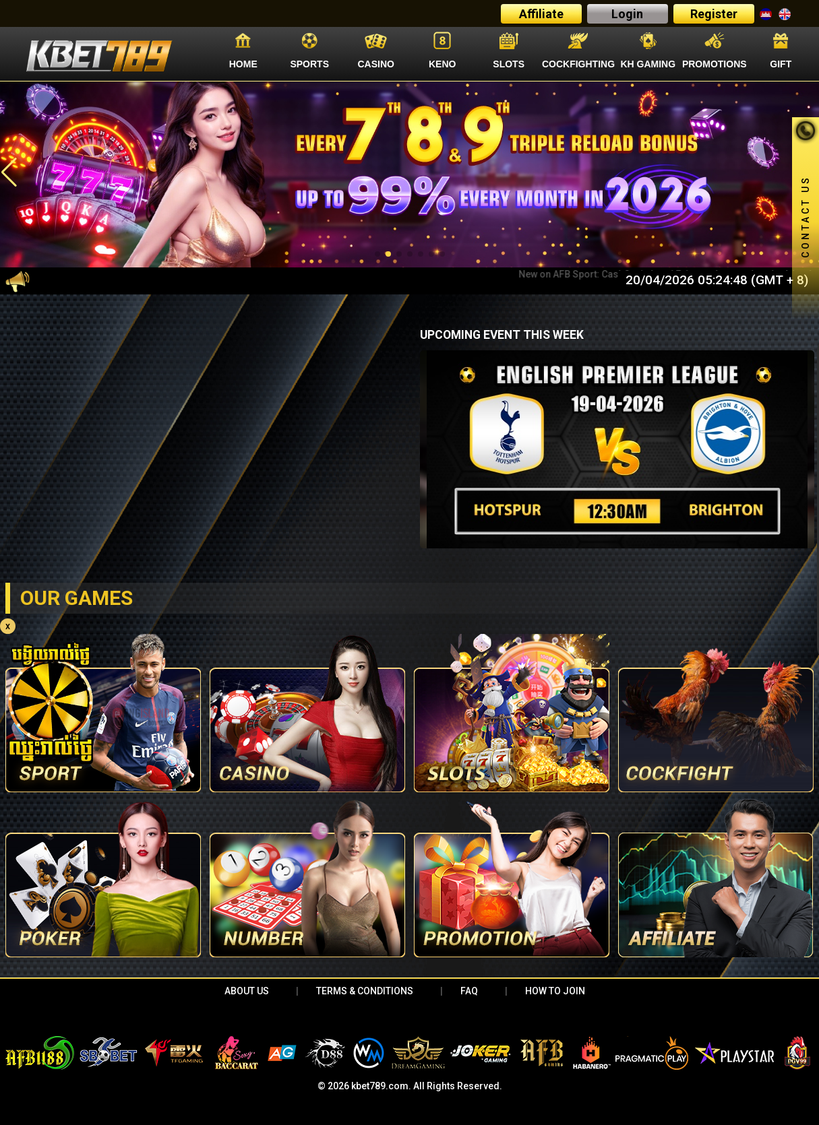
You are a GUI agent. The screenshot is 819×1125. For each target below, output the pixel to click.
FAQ (469, 991)
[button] (9, 172)
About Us (246, 991)
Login (627, 14)
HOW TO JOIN (555, 991)
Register (713, 14)
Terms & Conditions (364, 991)
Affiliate (541, 14)
